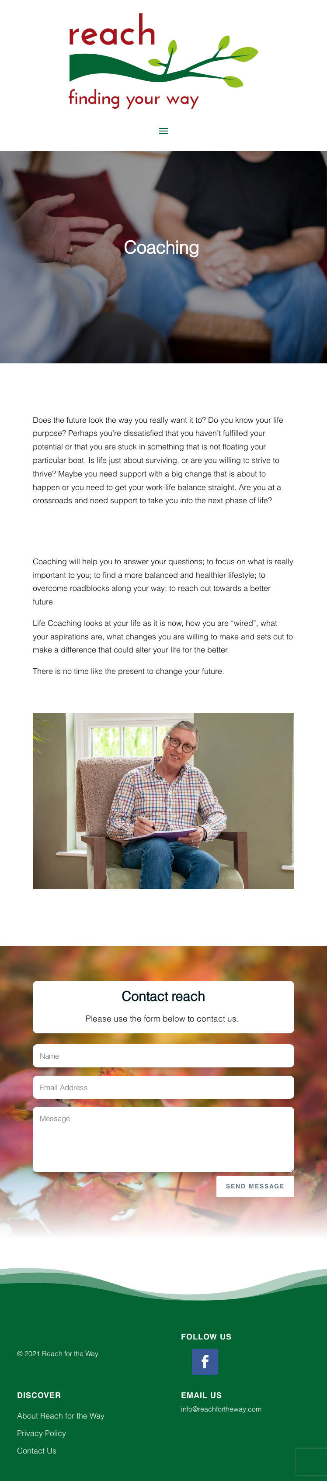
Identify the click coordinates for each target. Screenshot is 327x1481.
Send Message (255, 1186)
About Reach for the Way (60, 1416)
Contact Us (36, 1451)
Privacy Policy (41, 1433)
